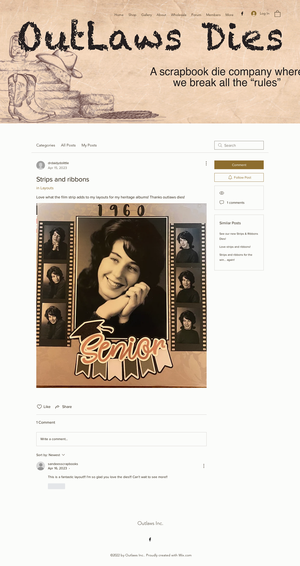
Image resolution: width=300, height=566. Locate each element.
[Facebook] (242, 13)
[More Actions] (204, 163)
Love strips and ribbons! (235, 246)
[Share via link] (63, 407)
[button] (277, 13)
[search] (239, 145)
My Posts (89, 145)
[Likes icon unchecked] (39, 407)
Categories (45, 145)
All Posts (68, 145)
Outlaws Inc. (150, 523)
